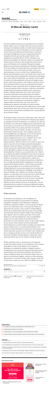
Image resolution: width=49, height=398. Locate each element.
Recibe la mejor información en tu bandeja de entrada (16, 265)
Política (27, 271)
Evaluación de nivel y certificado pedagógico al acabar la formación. (41, 371)
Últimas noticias (6, 324)
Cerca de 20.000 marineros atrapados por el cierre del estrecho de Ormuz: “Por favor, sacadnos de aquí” (23, 344)
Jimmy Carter (10, 271)
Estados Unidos (17, 271)
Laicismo (34, 21)
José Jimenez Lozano (24, 34)
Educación (10, 21)
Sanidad (25, 21)
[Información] (28, 25)
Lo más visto (4, 339)
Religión (31, 271)
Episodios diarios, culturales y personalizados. (40, 365)
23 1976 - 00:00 (24, 35)
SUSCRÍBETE (36, 9)
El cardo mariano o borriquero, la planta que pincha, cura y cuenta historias (17, 352)
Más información (7, 277)
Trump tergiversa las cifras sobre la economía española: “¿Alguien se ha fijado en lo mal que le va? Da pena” (24, 350)
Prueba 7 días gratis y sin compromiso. (40, 378)
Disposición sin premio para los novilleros (13, 329)
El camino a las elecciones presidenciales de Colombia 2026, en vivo (19, 326)
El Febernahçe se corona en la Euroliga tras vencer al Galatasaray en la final (21, 331)
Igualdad (21, 21)
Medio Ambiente (16, 21)
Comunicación (39, 21)
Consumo (29, 21)
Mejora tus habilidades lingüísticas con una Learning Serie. (12, 382)
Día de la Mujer (5, 21)
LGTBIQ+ (44, 21)
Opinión (5, 271)
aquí (30, 277)
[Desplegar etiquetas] (44, 272)
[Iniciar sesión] (43, 9)
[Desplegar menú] (3, 12)
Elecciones (23, 271)
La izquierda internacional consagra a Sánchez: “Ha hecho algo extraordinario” (18, 342)
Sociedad (6, 18)
